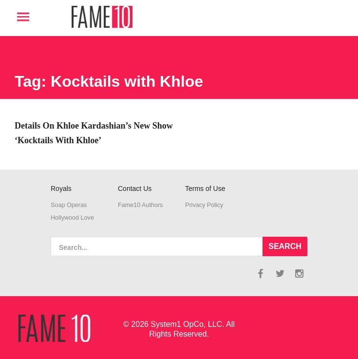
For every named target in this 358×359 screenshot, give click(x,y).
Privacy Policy (204, 205)
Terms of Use (205, 188)
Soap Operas (69, 205)
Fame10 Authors (140, 205)
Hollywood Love (72, 217)
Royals (61, 188)
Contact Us (134, 188)
